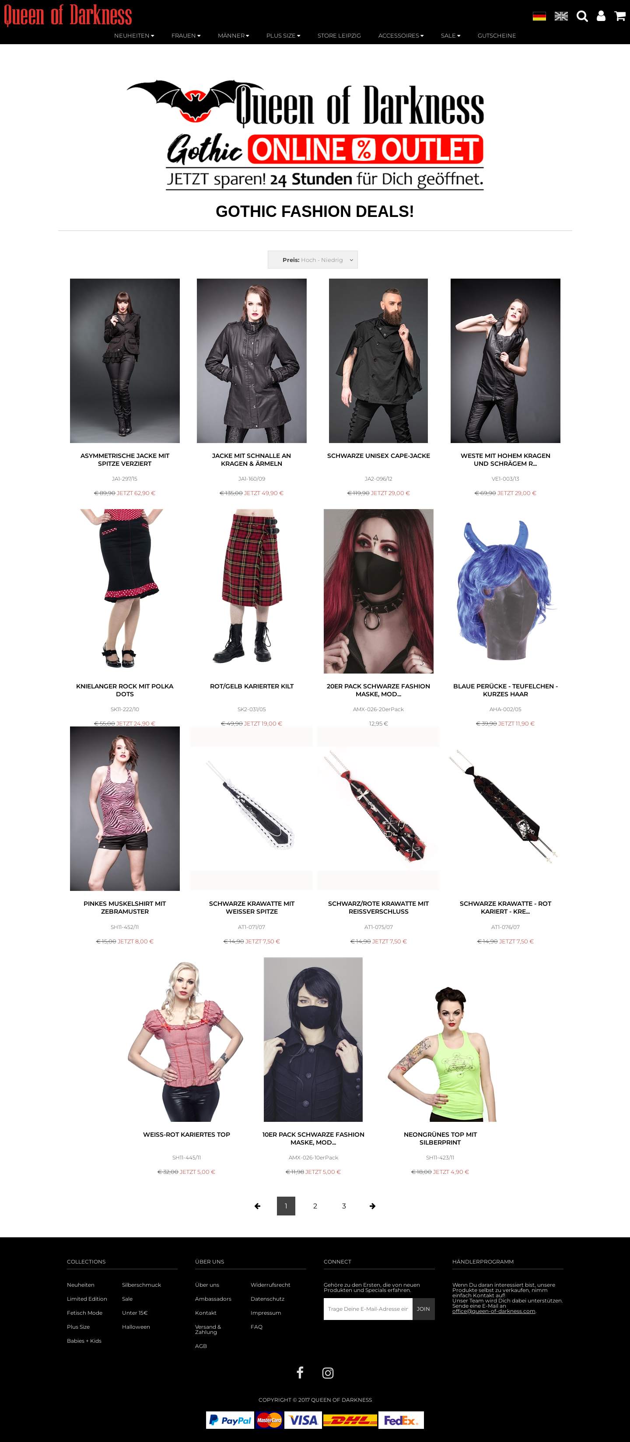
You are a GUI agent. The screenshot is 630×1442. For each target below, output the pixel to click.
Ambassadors (213, 1299)
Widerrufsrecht (270, 1285)
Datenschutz (267, 1299)
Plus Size (78, 1327)
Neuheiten (80, 1285)
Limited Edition (87, 1299)
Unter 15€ (135, 1313)
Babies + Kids (84, 1341)
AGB (201, 1346)
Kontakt (206, 1313)
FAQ (256, 1327)
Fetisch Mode (84, 1313)
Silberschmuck (141, 1285)
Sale (127, 1299)
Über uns (207, 1285)
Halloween (136, 1327)
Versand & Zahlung (208, 1329)
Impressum (266, 1313)
